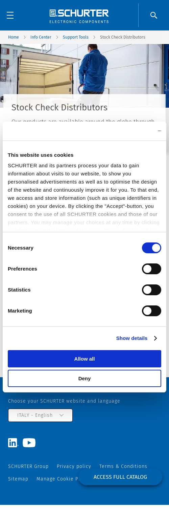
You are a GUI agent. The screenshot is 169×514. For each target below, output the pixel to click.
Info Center (40, 37)
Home (13, 37)
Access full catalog (120, 477)
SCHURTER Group (28, 466)
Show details (132, 338)
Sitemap (18, 479)
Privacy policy (74, 466)
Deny (84, 378)
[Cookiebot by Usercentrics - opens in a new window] (131, 131)
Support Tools (76, 37)
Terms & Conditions (123, 466)
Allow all (84, 359)
